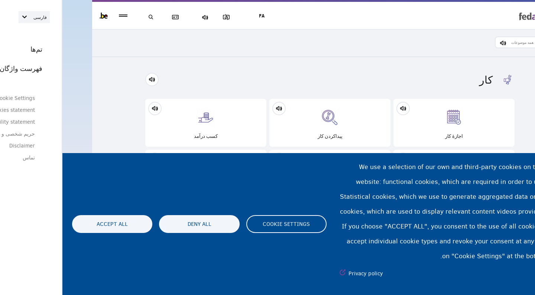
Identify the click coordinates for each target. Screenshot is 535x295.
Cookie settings (223, 224)
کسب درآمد (143, 123)
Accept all (49, 224)
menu (60, 16)
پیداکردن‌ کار (267, 123)
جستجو (89, 17)
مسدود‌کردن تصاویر (167, 17)
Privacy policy (303, 273)
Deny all (137, 224)
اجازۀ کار (391, 123)
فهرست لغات (115, 17)
